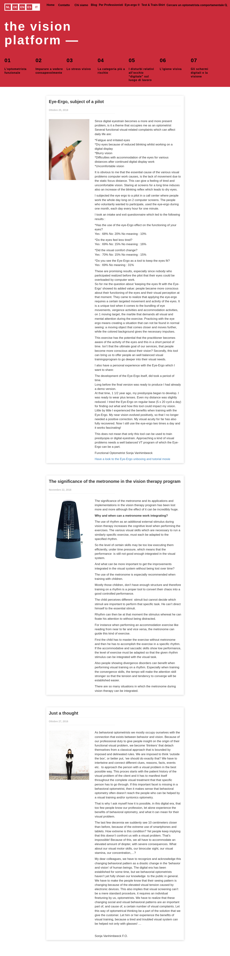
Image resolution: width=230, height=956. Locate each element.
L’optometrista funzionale (15, 65)
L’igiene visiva (171, 63)
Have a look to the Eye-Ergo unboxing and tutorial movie (132, 459)
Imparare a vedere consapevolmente (49, 65)
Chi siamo (81, 5)
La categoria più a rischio (111, 65)
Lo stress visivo (79, 63)
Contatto (64, 5)
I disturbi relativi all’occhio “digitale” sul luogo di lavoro (141, 66)
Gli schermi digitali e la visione (199, 66)
